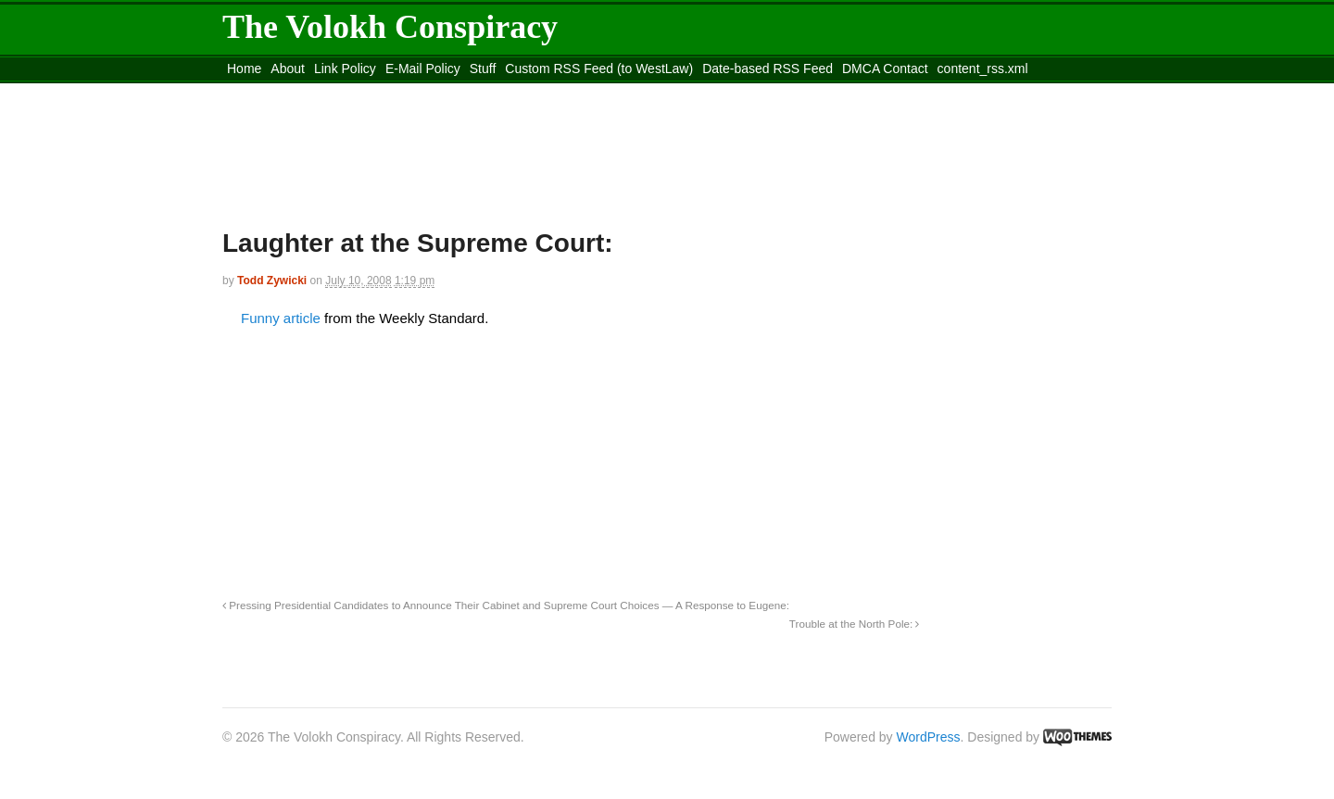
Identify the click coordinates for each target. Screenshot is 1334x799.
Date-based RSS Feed (767, 68)
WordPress (929, 737)
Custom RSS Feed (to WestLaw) (599, 68)
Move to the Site (324, 91)
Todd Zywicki (272, 280)
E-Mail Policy (422, 68)
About (288, 68)
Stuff (483, 68)
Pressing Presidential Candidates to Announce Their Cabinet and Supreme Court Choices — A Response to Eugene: (505, 605)
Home (244, 68)
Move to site (491, 91)
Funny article (282, 318)
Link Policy (345, 68)
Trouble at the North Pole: (854, 624)
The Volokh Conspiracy (390, 26)
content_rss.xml (983, 68)
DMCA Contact (885, 68)
